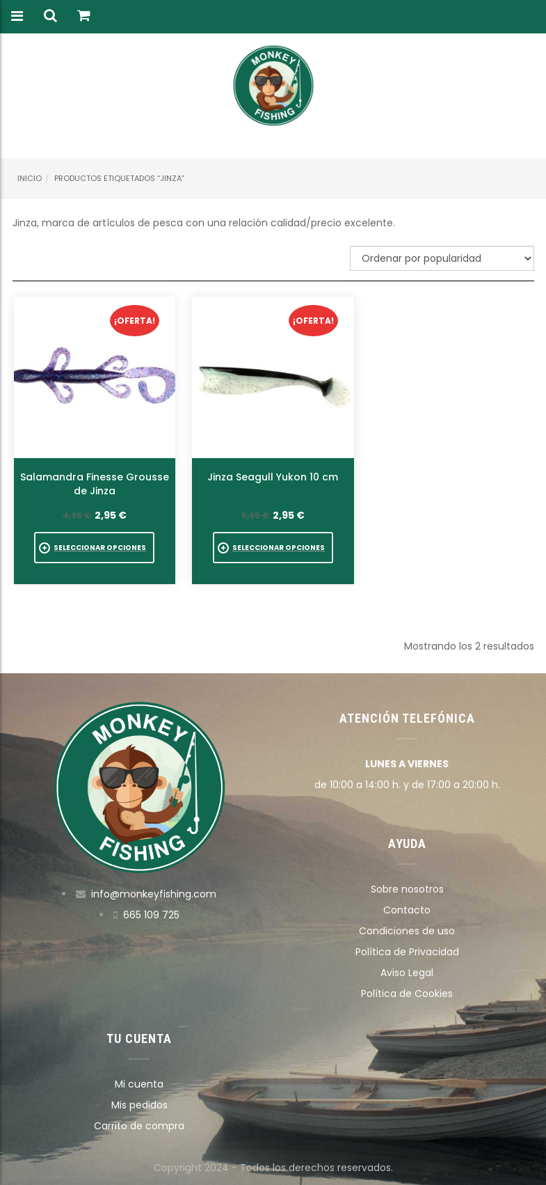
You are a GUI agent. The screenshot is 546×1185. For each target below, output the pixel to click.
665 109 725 (151, 915)
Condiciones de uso (407, 931)
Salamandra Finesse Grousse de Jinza (94, 484)
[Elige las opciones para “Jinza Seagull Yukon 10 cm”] (273, 547)
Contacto (407, 910)
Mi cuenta (139, 1084)
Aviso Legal (406, 973)
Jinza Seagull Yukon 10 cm (272, 477)
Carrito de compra (139, 1126)
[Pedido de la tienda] (442, 258)
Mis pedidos (139, 1105)
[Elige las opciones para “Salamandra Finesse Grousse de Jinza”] (94, 547)
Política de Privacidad (407, 952)
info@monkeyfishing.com (153, 894)
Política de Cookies (407, 993)
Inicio (29, 178)
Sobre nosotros (407, 889)
